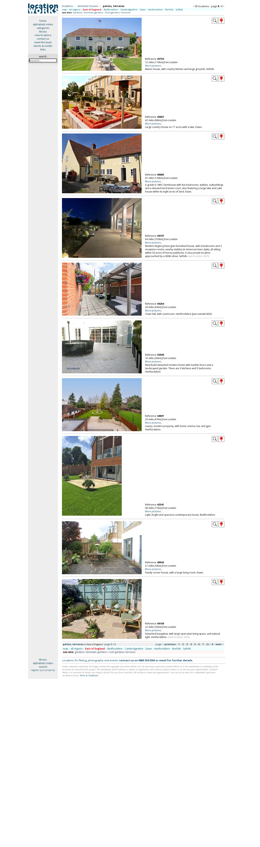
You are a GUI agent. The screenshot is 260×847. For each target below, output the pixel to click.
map (64, 9)
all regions (74, 9)
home (42, 21)
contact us (43, 38)
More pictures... (154, 65)
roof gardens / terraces (122, 652)
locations (67, 6)
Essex (143, 9)
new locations (43, 35)
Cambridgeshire (128, 9)
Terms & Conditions (89, 675)
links (43, 49)
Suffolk (179, 9)
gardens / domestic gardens (91, 652)
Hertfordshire (155, 9)
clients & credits (42, 46)
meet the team (43, 42)
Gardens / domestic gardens (88, 12)
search (43, 666)
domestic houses (88, 6)
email (162, 660)
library (43, 31)
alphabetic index (43, 24)
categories (43, 28)
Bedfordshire (111, 9)
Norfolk (169, 9)
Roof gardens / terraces (117, 12)
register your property (43, 669)
